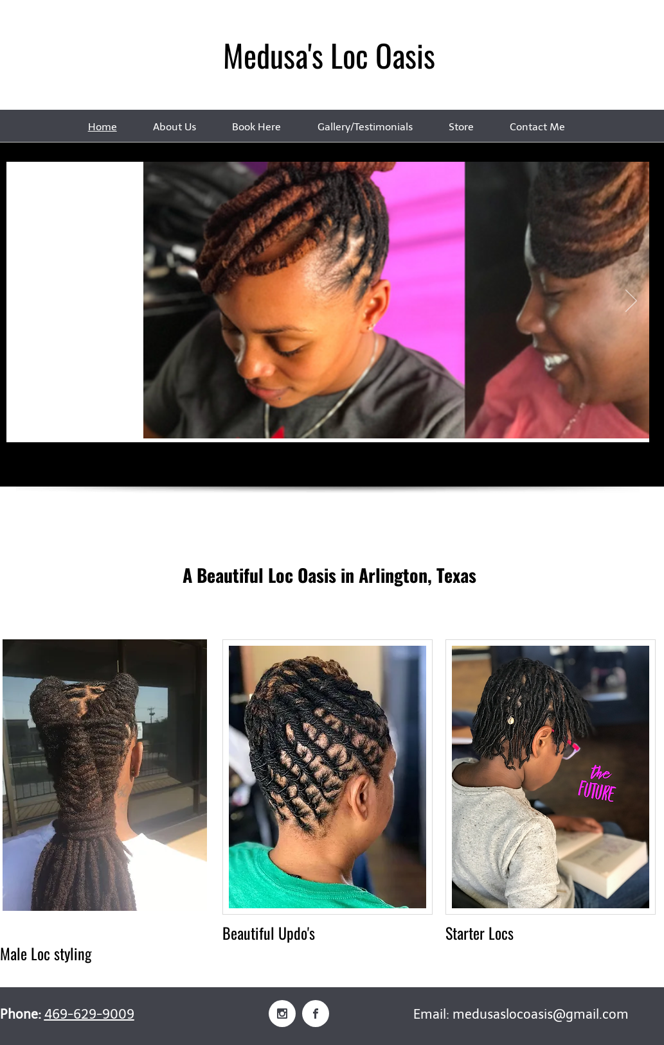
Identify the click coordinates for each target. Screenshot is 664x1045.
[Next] (631, 301)
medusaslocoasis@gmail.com (541, 1014)
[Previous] (24, 301)
